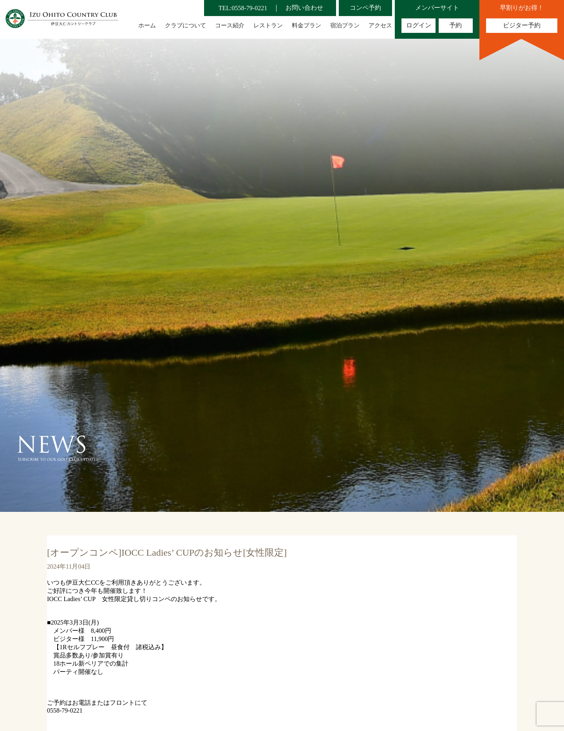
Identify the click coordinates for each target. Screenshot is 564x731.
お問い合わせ (304, 7)
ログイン (418, 25)
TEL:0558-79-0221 (243, 8)
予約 (455, 25)
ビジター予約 (521, 25)
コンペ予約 (365, 7)
